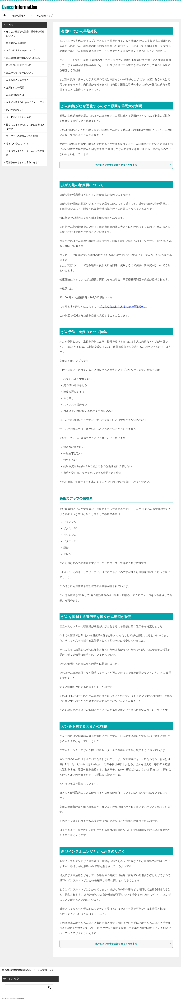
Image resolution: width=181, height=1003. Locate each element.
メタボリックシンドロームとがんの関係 (25, 153)
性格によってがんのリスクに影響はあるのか (25, 126)
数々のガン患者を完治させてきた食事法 (133, 164)
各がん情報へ (19, 15)
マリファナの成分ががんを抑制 (22, 136)
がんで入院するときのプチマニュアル (25, 102)
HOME (18, 970)
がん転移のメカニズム (17, 80)
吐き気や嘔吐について (17, 143)
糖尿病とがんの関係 (16, 43)
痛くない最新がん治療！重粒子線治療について (25, 33)
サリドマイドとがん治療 (18, 117)
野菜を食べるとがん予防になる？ (23, 162)
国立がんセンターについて (19, 72)
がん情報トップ (45, 15)
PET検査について (15, 110)
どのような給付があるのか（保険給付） (123, 306)
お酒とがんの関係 (15, 87)
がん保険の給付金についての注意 (23, 57)
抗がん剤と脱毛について (18, 65)
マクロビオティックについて (20, 50)
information (20, 6)
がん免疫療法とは (15, 95)
